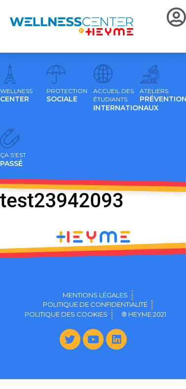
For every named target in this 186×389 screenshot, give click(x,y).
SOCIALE (66, 95)
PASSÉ (13, 159)
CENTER (16, 95)
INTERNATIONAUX (125, 100)
